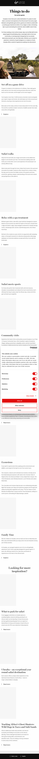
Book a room (14, 756)
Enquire (24, 756)
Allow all (19, 400)
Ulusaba (19, 8)
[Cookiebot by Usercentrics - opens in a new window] (30, 348)
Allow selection (19, 405)
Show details (30, 396)
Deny (19, 410)
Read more (6, 632)
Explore (5, 560)
